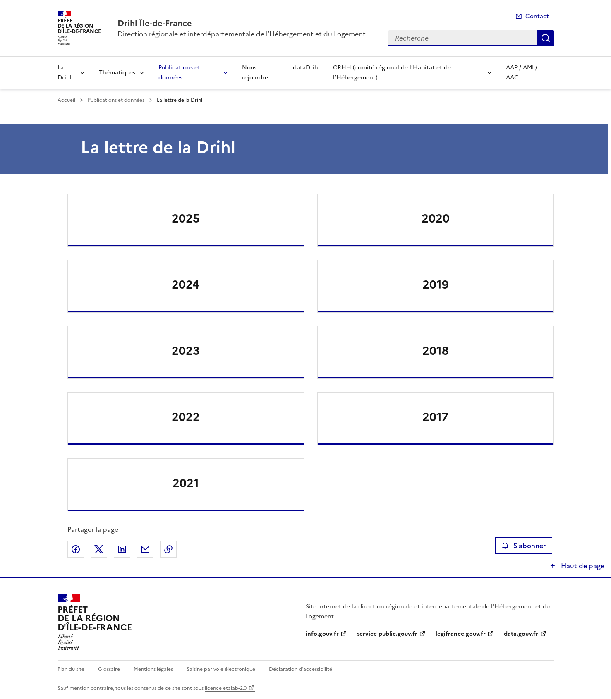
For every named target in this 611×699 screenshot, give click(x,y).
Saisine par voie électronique (221, 669)
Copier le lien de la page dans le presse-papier (168, 549)
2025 (186, 218)
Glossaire (109, 669)
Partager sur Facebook (75, 549)
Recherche (545, 38)
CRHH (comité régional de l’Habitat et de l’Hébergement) (392, 72)
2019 (435, 284)
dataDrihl (306, 67)
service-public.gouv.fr (387, 634)
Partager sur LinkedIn (122, 549)
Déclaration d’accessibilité (300, 669)
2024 (185, 284)
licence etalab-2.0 (226, 688)
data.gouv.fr (521, 634)
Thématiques (117, 72)
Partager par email (145, 549)
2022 (186, 416)
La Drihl (65, 72)
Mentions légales (153, 669)
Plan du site (71, 669)
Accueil (66, 100)
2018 (435, 350)
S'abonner (523, 546)
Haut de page (581, 566)
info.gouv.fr (322, 634)
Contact (537, 16)
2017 (435, 416)
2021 (186, 483)
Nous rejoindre (255, 72)
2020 (436, 218)
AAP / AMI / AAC (521, 72)
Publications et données (179, 72)
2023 (186, 350)
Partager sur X (99, 549)
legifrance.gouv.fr (461, 634)
